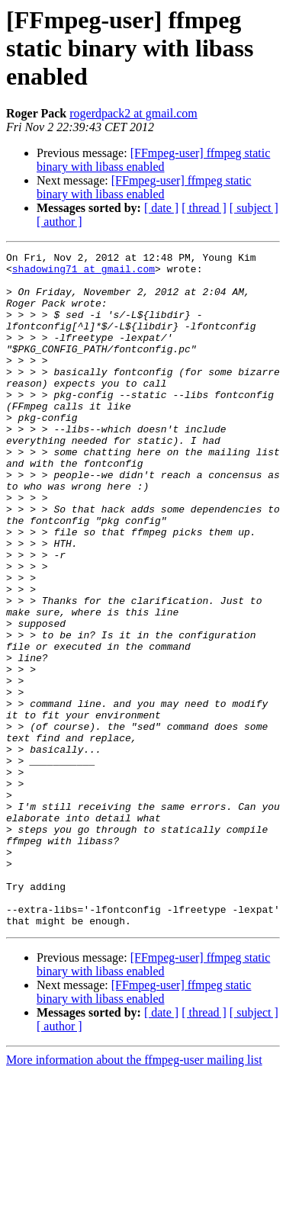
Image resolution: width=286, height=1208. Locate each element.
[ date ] (161, 207)
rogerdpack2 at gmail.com (133, 113)
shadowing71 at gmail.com (83, 273)
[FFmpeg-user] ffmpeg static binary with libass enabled (153, 159)
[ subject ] (254, 207)
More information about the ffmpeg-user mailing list (134, 1194)
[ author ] (59, 221)
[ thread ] (204, 207)
